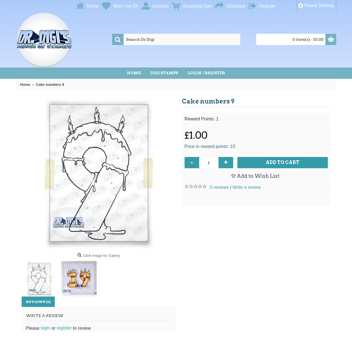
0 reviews (219, 187)
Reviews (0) (38, 302)
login (45, 327)
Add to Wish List (258, 176)
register (64, 327)
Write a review (246, 187)
